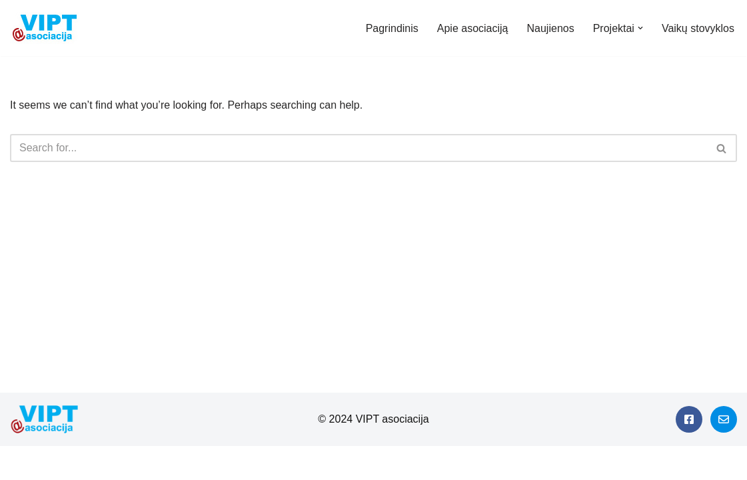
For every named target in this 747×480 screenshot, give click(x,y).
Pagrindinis (392, 28)
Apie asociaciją (472, 28)
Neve (22, 463)
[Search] (358, 148)
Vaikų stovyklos (698, 28)
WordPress (129, 463)
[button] (640, 28)
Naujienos (550, 28)
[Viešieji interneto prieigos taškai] (48, 28)
